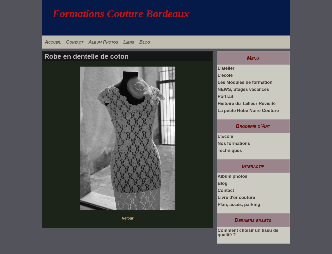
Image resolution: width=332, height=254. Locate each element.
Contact (74, 42)
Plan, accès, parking (239, 204)
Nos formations (234, 143)
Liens (128, 42)
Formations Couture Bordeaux (121, 14)
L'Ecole (225, 136)
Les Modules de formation (245, 82)
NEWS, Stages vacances (243, 89)
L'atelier (226, 68)
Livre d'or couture (236, 197)
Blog (144, 42)
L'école (225, 75)
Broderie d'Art (253, 126)
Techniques (230, 150)
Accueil (53, 42)
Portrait (225, 96)
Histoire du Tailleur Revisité (247, 103)
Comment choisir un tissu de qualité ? (248, 232)
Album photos (232, 176)
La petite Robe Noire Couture (248, 110)
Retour (127, 218)
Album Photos (103, 42)
